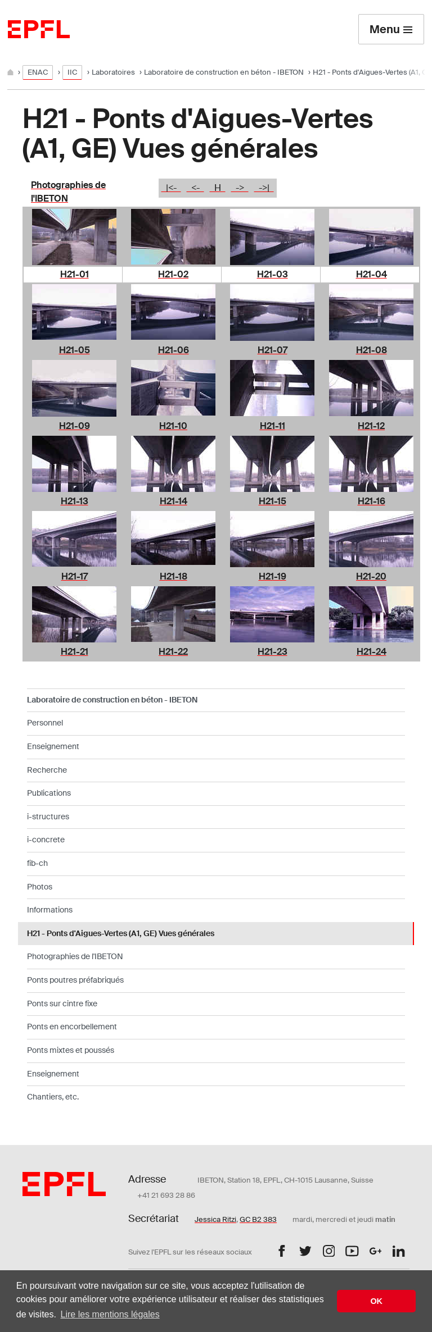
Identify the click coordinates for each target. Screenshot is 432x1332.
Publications (49, 793)
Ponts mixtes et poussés (70, 1050)
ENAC (38, 72)
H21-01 (74, 274)
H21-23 (272, 652)
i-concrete (46, 839)
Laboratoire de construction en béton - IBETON (224, 72)
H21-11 (272, 426)
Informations (50, 910)
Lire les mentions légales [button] (110, 1314)
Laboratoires (113, 72)
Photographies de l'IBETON (75, 956)
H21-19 (272, 576)
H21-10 (173, 426)
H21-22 (173, 652)
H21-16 (371, 501)
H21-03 (272, 274)
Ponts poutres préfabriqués (75, 980)
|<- (171, 188)
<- (195, 188)
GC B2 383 (258, 1219)
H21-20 (371, 576)
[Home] (11, 72)
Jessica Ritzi (215, 1219)
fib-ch (37, 863)
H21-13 (74, 501)
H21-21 (74, 652)
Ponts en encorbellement (72, 1026)
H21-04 (371, 274)
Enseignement (53, 746)
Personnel (45, 723)
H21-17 (74, 576)
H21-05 (74, 350)
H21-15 (272, 501)
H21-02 (173, 274)
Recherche (47, 770)
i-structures (48, 816)
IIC (72, 72)
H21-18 (173, 576)
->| (264, 188)
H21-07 (272, 350)
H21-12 (371, 426)
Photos (39, 887)
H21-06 (173, 350)
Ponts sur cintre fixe (62, 1003)
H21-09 (74, 426)
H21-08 (371, 350)
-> (240, 188)
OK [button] (376, 1301)
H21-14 (173, 501)
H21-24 (371, 652)
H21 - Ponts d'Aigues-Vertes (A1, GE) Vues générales (120, 933)
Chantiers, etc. (53, 1097)
